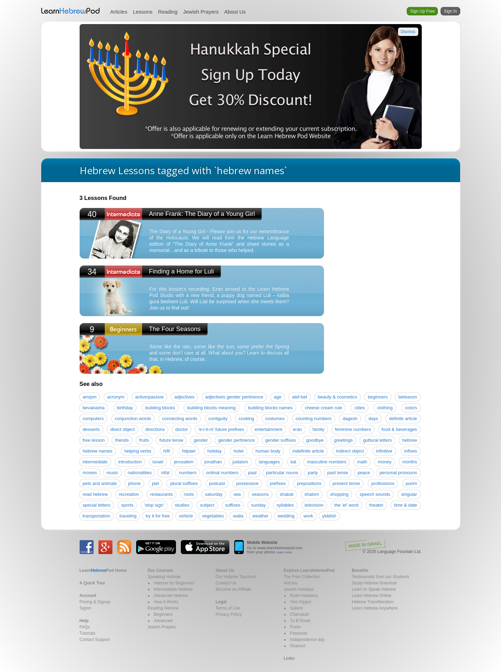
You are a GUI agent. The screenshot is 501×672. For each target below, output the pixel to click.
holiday (214, 451)
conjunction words (133, 418)
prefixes (278, 483)
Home (103, 570)
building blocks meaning (211, 407)
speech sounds (375, 494)
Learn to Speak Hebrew (374, 589)
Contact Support (95, 639)
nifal (165, 472)
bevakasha (94, 407)
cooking (246, 418)
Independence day (307, 639)
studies (182, 505)
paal (252, 472)
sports (127, 505)
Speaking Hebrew (164, 576)
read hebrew (95, 494)
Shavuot (297, 645)
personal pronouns (398, 472)
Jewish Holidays (299, 589)
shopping (339, 494)
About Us (235, 12)
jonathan (213, 461)
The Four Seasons (175, 329)
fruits (144, 440)
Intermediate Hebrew (173, 589)
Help (84, 620)
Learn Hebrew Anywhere (375, 608)
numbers (188, 472)
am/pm (90, 397)
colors (411, 407)
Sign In (450, 11)
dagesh (350, 418)
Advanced (163, 620)
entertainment (268, 429)
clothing (385, 407)
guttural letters (377, 440)
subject (207, 505)
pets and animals (100, 483)
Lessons (143, 12)
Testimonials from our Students (381, 576)
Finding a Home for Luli (181, 271)
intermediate (95, 461)
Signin (85, 608)
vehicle (186, 515)
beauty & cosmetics (337, 397)
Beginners (163, 614)
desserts (91, 429)
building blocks (160, 407)
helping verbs (137, 451)
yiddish (329, 515)
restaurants (161, 494)
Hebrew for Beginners (174, 583)
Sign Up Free (422, 11)
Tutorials (88, 633)
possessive (247, 483)
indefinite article (308, 451)
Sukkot (296, 608)
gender (201, 440)
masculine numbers (326, 461)
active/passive (149, 397)
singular (409, 494)
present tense (346, 483)
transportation (97, 515)
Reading (168, 12)
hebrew (409, 440)
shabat (286, 494)
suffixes (233, 505)
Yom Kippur (301, 601)
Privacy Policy (229, 614)
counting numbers (314, 418)
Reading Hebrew (163, 608)
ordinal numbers (222, 472)
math (362, 461)
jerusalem (183, 461)
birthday (125, 407)
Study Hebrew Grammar (374, 583)
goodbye (315, 440)
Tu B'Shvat (300, 620)
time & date (405, 505)
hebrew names (97, 451)
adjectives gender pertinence (234, 397)
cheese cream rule (323, 407)
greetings (343, 440)
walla (238, 515)
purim (411, 483)
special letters (96, 505)
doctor (181, 429)
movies (90, 472)
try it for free (158, 515)
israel (158, 461)
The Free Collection (302, 576)
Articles (118, 12)
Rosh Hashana (304, 595)
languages (269, 461)
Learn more (284, 552)
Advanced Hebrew (171, 595)
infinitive (384, 451)
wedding (286, 515)
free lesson (94, 440)
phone (134, 483)
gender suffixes (280, 440)
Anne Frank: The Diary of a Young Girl (202, 213)
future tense (171, 440)
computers (93, 418)
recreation (129, 494)
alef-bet (299, 397)
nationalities (140, 472)
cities (359, 407)
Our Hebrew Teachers (236, 576)
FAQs (85, 627)
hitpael (188, 451)
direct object (122, 429)
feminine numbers (353, 429)
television (314, 505)
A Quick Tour (92, 583)
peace (364, 472)
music (112, 472)
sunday (258, 505)
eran (297, 429)
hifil (166, 451)
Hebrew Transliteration (373, 601)
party (313, 472)
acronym (116, 397)
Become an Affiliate (234, 589)
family (318, 429)
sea (237, 494)
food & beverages (399, 429)
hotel (238, 451)
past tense (337, 472)
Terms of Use (228, 608)
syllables (285, 505)
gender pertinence (236, 440)
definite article (403, 418)
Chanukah (299, 614)
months (409, 461)
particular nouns (282, 472)
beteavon (407, 397)
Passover (299, 633)
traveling (128, 515)
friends (122, 440)
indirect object (350, 451)
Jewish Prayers (201, 12)
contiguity (218, 418)
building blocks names (270, 407)
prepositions (309, 483)
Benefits (360, 570)
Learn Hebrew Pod (70, 11)
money (384, 461)
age (277, 397)
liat (293, 461)
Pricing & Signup (95, 601)
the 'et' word (346, 505)
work (308, 515)
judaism (240, 461)
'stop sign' (154, 505)
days (373, 418)
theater (376, 505)
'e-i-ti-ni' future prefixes (221, 429)
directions (155, 429)
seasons (260, 494)
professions (382, 483)
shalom (311, 494)
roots (189, 494)
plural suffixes (184, 483)
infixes (410, 451)
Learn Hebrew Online (371, 595)
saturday (213, 494)
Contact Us (226, 583)
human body (268, 451)
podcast (217, 483)
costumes (275, 418)
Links (289, 658)
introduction (130, 461)
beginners (378, 397)
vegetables (213, 515)
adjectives (184, 397)
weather (260, 515)
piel (155, 483)
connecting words (179, 418)
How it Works (166, 601)
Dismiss (408, 31)
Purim (295, 627)
